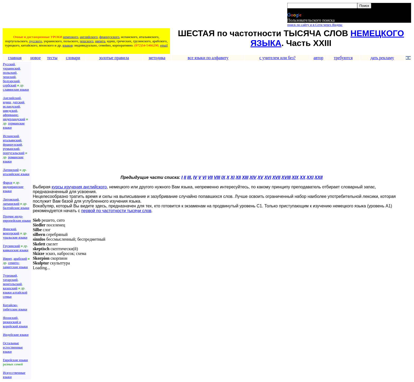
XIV (253, 177)
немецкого (70, 37)
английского (88, 37)
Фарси (7, 182)
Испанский (11, 136)
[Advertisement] (99, 15)
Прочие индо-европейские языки (17, 218)
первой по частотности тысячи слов (116, 210)
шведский (10, 111)
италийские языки (16, 174)
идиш (7, 102)
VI (204, 177)
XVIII (286, 177)
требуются (343, 57)
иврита (100, 41)
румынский (11, 149)
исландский (11, 106)
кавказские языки (15, 250)
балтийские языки (16, 208)
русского (35, 41)
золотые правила (114, 57)
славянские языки (16, 89)
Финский (9, 229)
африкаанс (10, 115)
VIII (217, 177)
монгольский (12, 284)
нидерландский (14, 119)
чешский (9, 77)
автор (318, 57)
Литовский (11, 199)
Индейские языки (16, 335)
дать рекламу (382, 57)
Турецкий (10, 275)
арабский (20, 258)
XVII (276, 177)
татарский (10, 280)
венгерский (11, 233)
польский (10, 72)
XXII (319, 177)
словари (73, 57)
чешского (86, 41)
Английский (12, 98)
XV (260, 177)
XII (238, 177)
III (189, 177)
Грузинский (11, 246)
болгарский (11, 81)
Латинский (11, 170)
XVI (267, 177)
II (185, 177)
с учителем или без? (277, 57)
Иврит (7, 258)
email (164, 45)
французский (12, 144)
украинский (11, 68)
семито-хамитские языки (15, 265)
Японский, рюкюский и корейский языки (15, 322)
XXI (310, 177)
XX (302, 177)
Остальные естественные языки (13, 347)
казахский (10, 288)
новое (35, 57)
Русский (9, 64)
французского (109, 37)
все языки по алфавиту (208, 57)
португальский (13, 153)
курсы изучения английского (79, 187)
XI (232, 177)
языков (68, 45)
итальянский (12, 140)
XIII (245, 177)
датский (18, 102)
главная (14, 57)
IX (223, 177)
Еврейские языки (15, 360)
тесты (52, 57)
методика (157, 57)
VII (210, 177)
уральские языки (15, 237)
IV (195, 177)
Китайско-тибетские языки (15, 307)
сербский (9, 85)
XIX (295, 177)
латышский (11, 204)
